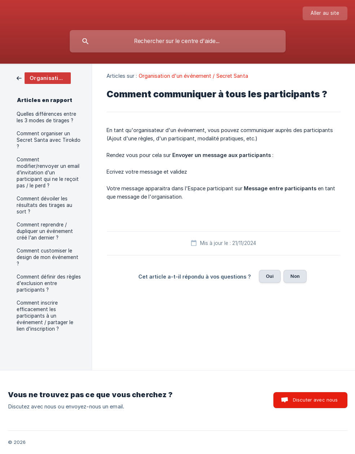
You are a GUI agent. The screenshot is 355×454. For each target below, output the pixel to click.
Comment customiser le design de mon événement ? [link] (47, 257)
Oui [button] (270, 276)
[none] (325, 13)
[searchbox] (178, 41)
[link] (44, 77)
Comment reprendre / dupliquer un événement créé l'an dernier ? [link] (45, 231)
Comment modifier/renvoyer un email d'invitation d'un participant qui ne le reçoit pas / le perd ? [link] (48, 172)
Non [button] (295, 276)
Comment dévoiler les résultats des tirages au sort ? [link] (44, 205)
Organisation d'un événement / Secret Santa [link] (193, 76)
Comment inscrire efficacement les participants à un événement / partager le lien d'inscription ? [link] (45, 316)
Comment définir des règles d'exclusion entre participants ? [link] (49, 283)
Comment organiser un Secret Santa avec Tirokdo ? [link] (49, 140)
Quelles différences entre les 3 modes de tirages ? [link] (46, 117)
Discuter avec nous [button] (315, 400)
